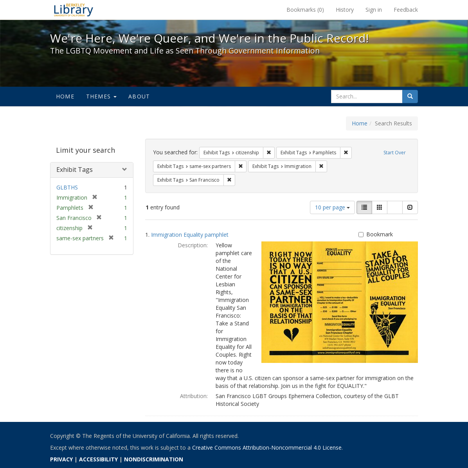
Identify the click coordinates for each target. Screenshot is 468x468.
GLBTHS (67, 187)
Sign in (373, 9)
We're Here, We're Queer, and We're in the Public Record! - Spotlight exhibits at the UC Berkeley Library (73, 10)
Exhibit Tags (74, 169)
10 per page (332, 207)
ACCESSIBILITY (98, 459)
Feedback (406, 9)
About (139, 96)
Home (65, 96)
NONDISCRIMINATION (153, 459)
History (345, 9)
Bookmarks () (305, 9)
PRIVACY (61, 459)
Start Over (394, 152)
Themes (101, 96)
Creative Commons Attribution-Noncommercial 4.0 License (267, 447)
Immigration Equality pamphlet (190, 234)
